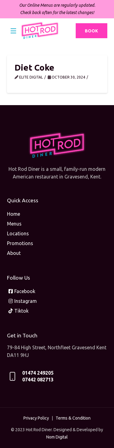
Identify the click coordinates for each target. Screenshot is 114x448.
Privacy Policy (36, 418)
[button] (13, 31)
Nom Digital (57, 437)
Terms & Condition (73, 418)
